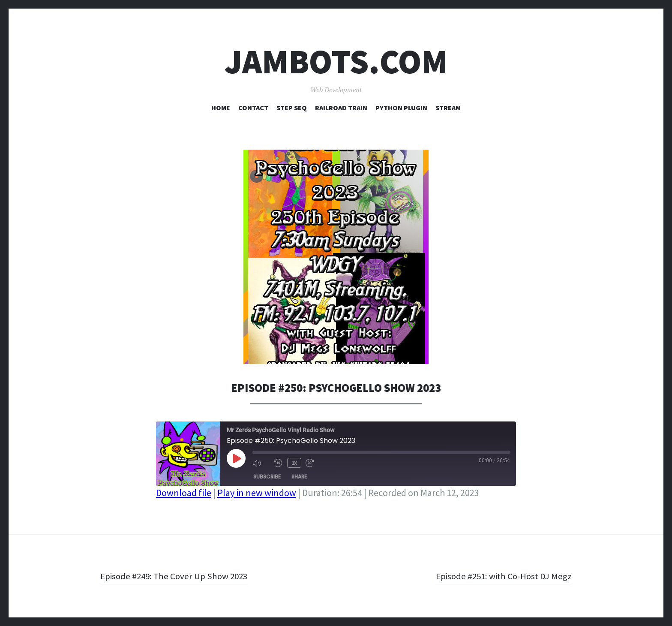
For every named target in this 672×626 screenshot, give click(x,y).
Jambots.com (336, 61)
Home (220, 107)
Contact (253, 107)
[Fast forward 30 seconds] (313, 462)
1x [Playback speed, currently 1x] (294, 462)
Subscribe (267, 476)
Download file (183, 493)
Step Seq (291, 107)
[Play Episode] (236, 458)
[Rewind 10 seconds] (278, 462)
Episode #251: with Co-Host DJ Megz (501, 576)
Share (299, 476)
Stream (448, 107)
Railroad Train (341, 107)
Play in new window (256, 493)
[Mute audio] (261, 462)
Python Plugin (401, 107)
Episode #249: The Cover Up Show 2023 (176, 576)
